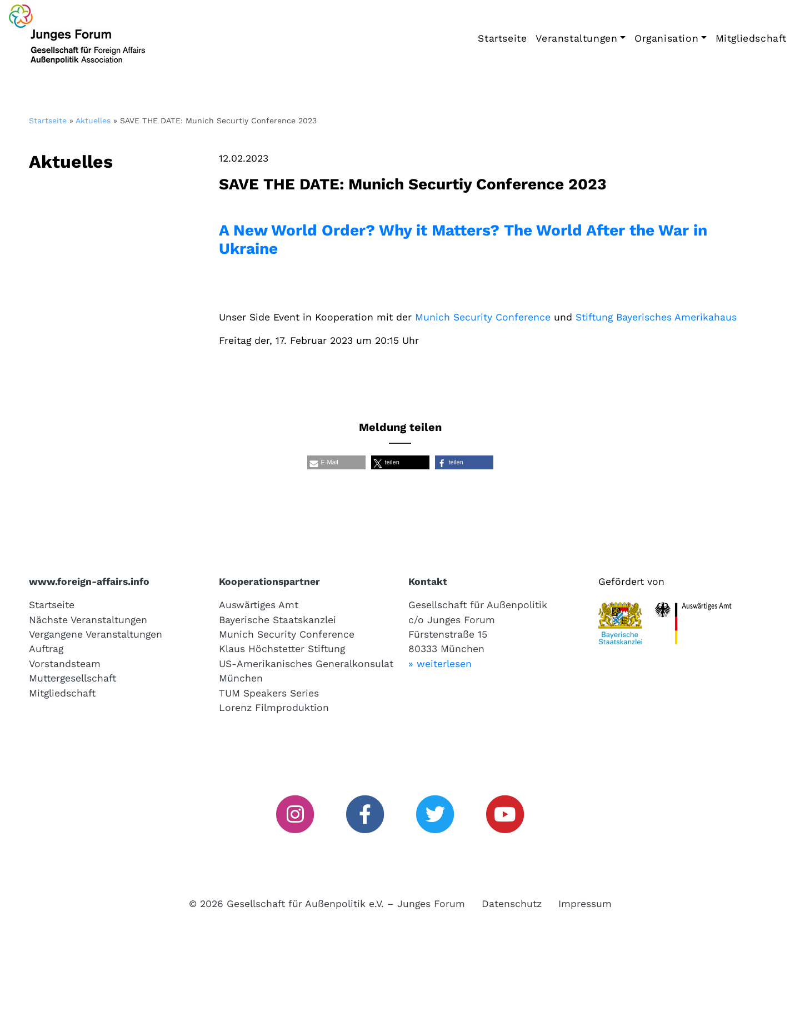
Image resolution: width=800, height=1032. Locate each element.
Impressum (585, 903)
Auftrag (46, 648)
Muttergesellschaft (72, 678)
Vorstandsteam (65, 663)
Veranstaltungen (576, 38)
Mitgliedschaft (751, 38)
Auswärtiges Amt (258, 604)
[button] (336, 462)
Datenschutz (512, 903)
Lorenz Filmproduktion (274, 707)
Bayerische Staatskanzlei (277, 619)
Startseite (502, 38)
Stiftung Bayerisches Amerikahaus (656, 317)
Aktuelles (93, 120)
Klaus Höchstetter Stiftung (282, 648)
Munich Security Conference (483, 317)
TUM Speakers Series (269, 693)
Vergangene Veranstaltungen (95, 634)
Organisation (666, 38)
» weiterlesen (440, 663)
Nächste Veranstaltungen (88, 619)
